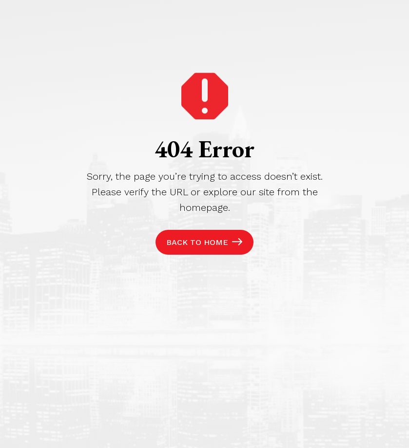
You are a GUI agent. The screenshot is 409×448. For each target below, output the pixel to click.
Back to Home (197, 242)
